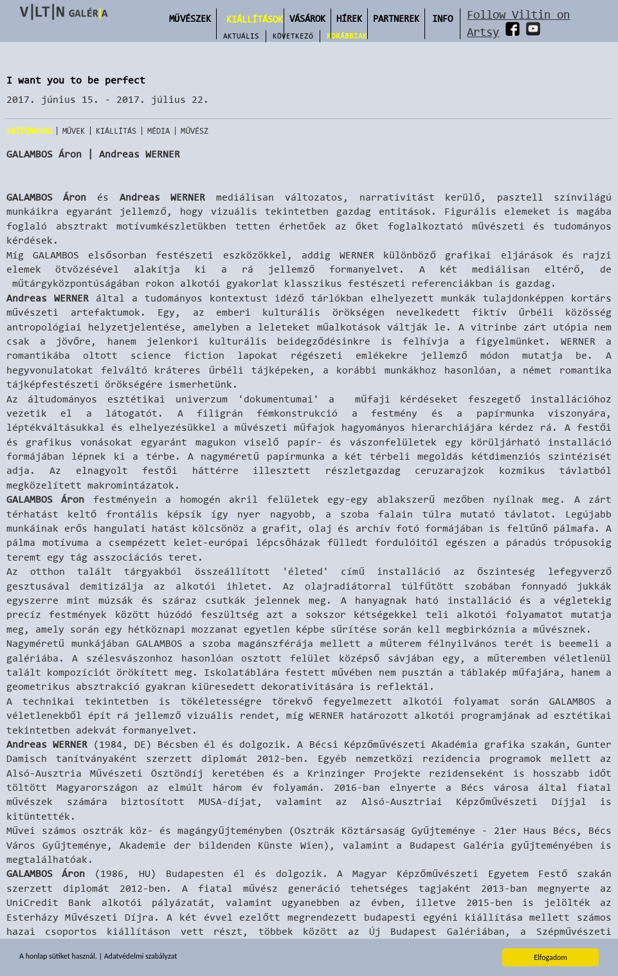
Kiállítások (254, 19)
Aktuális (241, 36)
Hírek (349, 18)
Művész (194, 131)
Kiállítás (116, 131)
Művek (74, 131)
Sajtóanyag (28, 131)
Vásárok (307, 18)
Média (158, 131)
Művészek (190, 18)
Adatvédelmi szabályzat (140, 956)
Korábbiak (347, 36)
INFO (442, 18)
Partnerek (396, 18)
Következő (293, 36)
